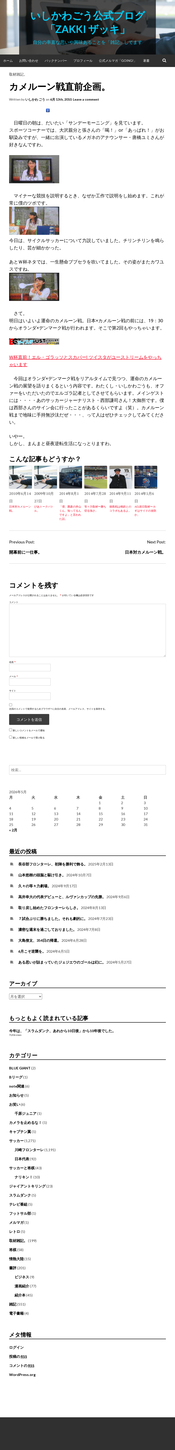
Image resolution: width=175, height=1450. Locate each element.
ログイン (16, 1347)
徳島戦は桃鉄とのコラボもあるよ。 (120, 508)
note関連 (16, 1086)
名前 (12, 662)
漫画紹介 (22, 1286)
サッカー (16, 1140)
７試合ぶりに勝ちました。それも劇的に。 (53, 918)
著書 (146, 60)
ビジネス (22, 1277)
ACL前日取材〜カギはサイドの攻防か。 (145, 510)
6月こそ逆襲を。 (32, 951)
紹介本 (20, 1295)
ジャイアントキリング (27, 1186)
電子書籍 (16, 1313)
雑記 (12, 1304)
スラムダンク (20, 1195)
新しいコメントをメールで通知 (29, 730)
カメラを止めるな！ (25, 1122)
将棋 (12, 1249)
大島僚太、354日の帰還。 (39, 940)
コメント (13, 602)
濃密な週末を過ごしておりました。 (47, 929)
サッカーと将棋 (22, 1168)
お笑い (14, 1104)
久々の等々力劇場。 (34, 886)
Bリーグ (16, 1077)
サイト (12, 690)
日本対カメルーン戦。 (20, 508)
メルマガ (16, 1222)
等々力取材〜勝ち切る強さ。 (95, 508)
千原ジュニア (25, 1113)
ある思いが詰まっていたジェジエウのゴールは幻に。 (62, 962)
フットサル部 (20, 1213)
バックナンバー (56, 60)
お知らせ (16, 1095)
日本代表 (22, 1159)
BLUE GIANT (20, 1068)
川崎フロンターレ (29, 1150)
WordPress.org (22, 1374)
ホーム (8, 60)
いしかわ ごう (35, 99)
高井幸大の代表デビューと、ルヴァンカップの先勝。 (62, 897)
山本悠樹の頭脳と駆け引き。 (42, 875)
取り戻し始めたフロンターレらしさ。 (49, 907)
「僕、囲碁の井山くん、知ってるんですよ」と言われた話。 (70, 513)
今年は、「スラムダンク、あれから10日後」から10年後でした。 (62, 1031)
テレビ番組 (18, 1204)
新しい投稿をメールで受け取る (29, 737)
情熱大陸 (16, 1259)
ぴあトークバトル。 (43, 508)
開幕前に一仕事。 (25, 552)
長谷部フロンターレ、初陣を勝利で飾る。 (53, 864)
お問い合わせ (28, 60)
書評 (12, 1268)
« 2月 (13, 830)
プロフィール (83, 60)
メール (13, 676)
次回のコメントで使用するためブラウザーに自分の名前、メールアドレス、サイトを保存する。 (58, 708)
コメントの (21, 1365)
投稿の (18, 1356)
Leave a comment (86, 99)
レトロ (14, 1231)
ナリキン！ (24, 1177)
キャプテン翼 (20, 1131)
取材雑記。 (18, 74)
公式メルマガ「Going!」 (118, 60)
